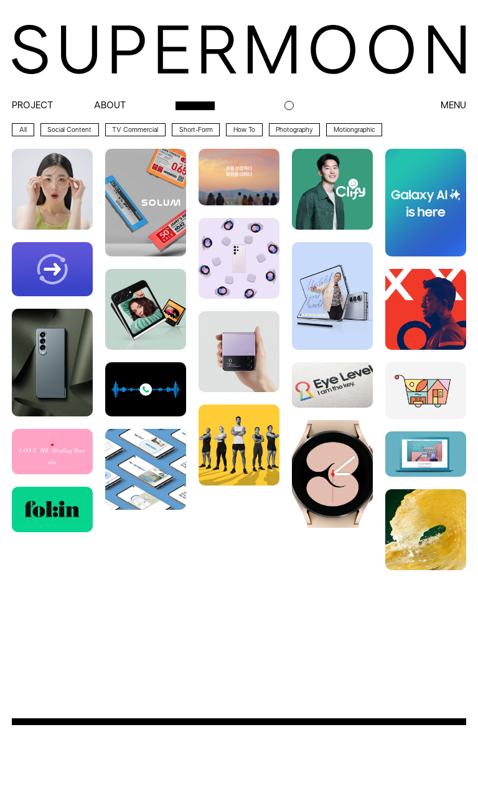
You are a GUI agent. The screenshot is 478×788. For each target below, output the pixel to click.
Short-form (196, 130)
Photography (294, 130)
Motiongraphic (354, 130)
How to (244, 130)
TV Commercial (135, 130)
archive (195, 105)
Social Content (69, 130)
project (32, 105)
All (23, 130)
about (110, 105)
